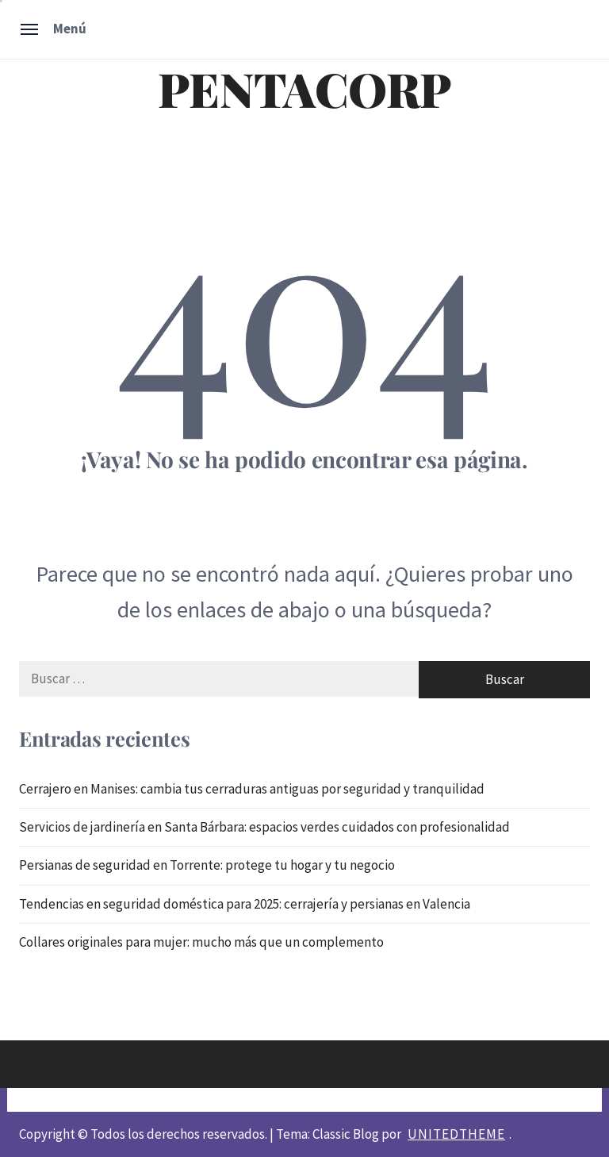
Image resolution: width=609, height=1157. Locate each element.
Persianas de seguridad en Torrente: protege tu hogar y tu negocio (207, 865)
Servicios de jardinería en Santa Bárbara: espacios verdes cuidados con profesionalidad (264, 827)
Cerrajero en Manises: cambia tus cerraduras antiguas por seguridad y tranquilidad (252, 789)
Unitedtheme (456, 1134)
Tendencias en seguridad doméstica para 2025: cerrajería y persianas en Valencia (244, 904)
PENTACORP (304, 88)
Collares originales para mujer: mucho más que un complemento (201, 942)
